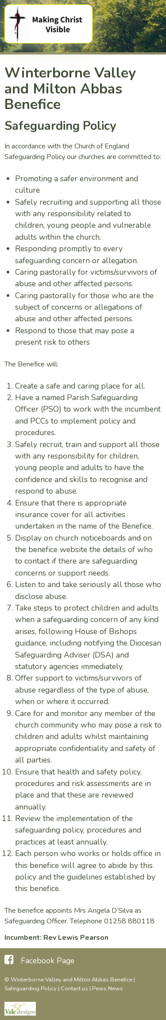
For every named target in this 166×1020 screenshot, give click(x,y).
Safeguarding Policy (30, 989)
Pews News (107, 989)
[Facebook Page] (39, 960)
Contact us (74, 989)
